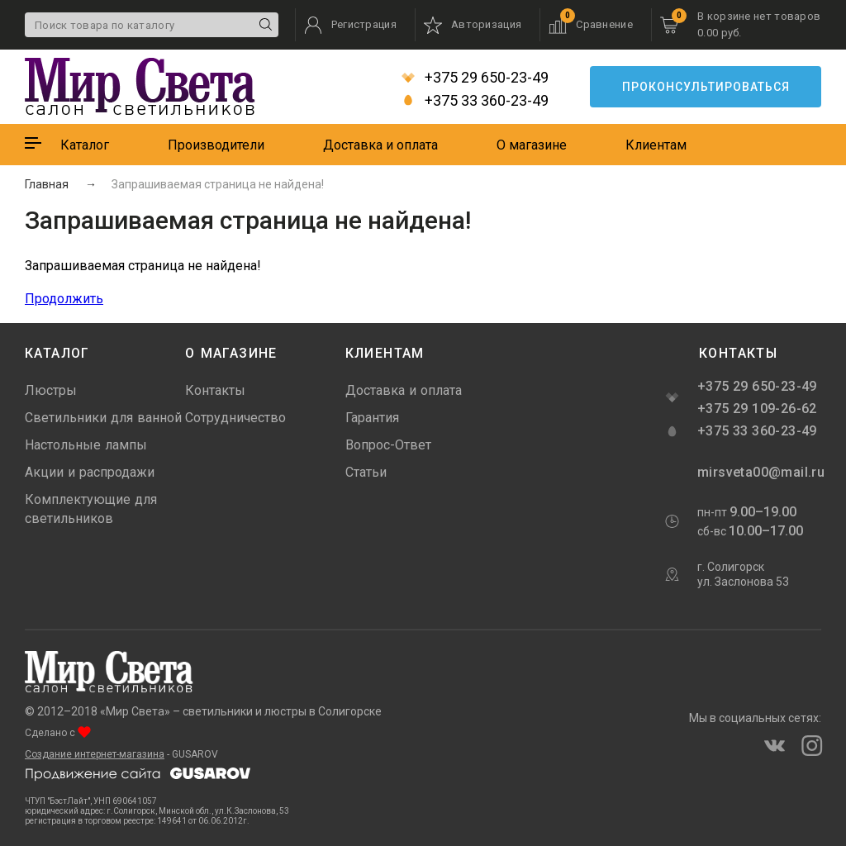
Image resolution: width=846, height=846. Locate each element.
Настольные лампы (86, 445)
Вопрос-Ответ (388, 445)
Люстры (51, 390)
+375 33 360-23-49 (475, 100)
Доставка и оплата (380, 145)
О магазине (532, 145)
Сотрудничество (235, 417)
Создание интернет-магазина (94, 754)
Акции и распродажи (89, 472)
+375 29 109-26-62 (757, 408)
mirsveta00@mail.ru (759, 472)
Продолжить (64, 299)
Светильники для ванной (103, 417)
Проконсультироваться (706, 86)
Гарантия (372, 417)
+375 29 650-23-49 (475, 77)
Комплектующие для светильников (91, 509)
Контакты (215, 390)
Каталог (84, 145)
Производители (216, 145)
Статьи (366, 472)
